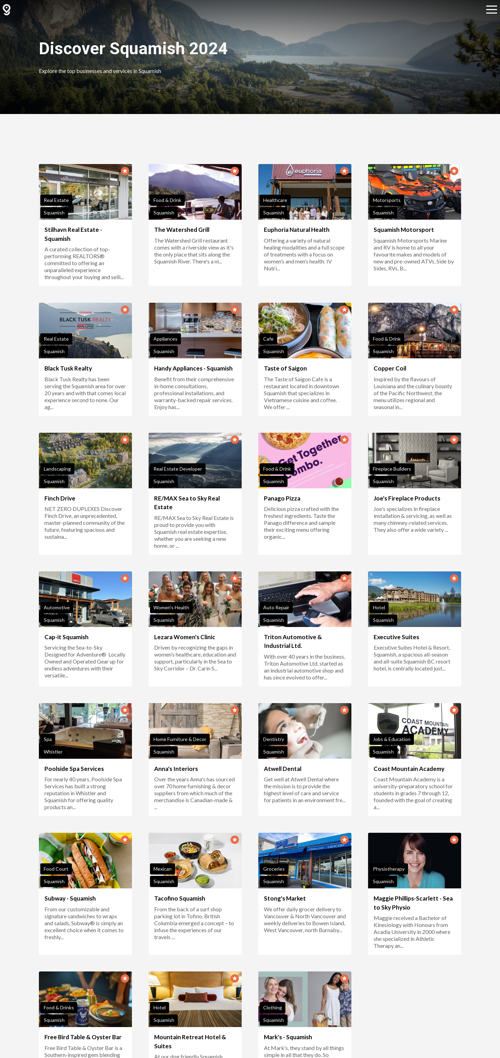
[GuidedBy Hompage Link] (6, 9)
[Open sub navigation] (491, 9)
